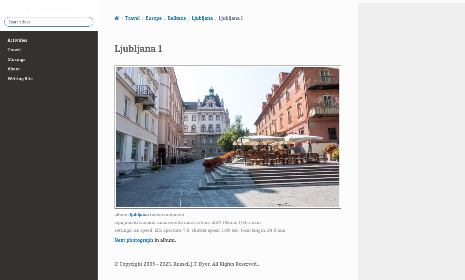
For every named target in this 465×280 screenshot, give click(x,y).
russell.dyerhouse (51, 9)
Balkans (177, 18)
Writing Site (20, 78)
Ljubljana (202, 18)
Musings (16, 59)
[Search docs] (48, 22)
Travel (14, 49)
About (13, 69)
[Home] (117, 18)
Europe (154, 18)
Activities (17, 40)
